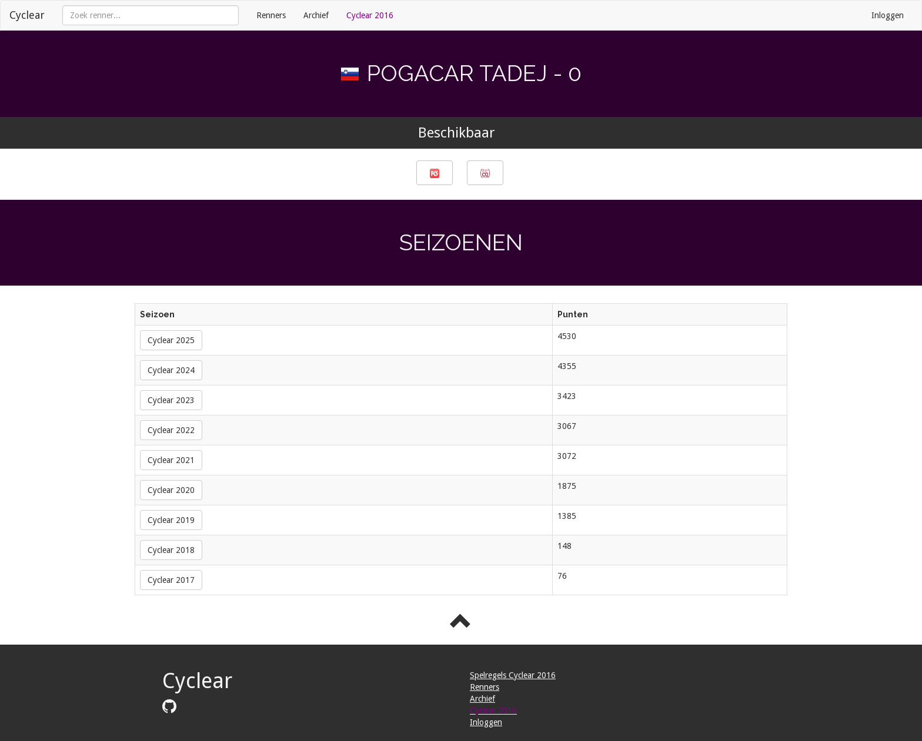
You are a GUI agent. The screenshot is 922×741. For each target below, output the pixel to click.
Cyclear (27, 15)
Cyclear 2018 (171, 550)
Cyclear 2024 (171, 370)
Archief (316, 15)
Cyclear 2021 (171, 460)
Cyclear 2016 (369, 15)
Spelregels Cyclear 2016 (513, 675)
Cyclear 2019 (171, 520)
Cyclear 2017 (171, 580)
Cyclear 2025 (171, 340)
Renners (271, 15)
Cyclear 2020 (171, 490)
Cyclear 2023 (171, 400)
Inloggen (887, 15)
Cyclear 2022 (171, 430)
